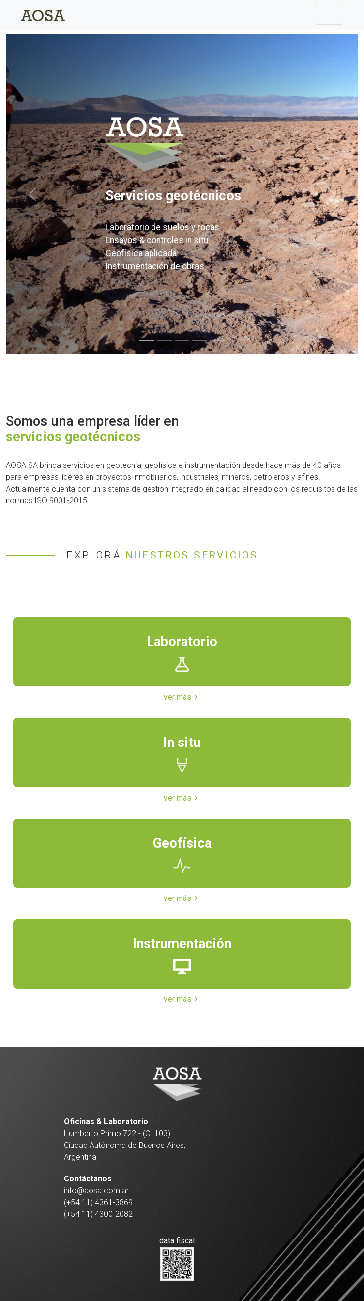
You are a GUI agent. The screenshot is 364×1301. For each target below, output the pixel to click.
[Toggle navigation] (329, 15)
